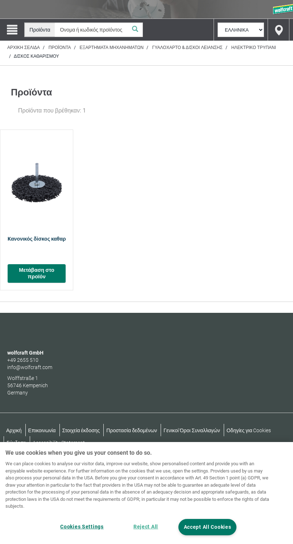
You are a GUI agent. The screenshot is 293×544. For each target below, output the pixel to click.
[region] (146, 493)
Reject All (145, 527)
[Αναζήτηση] (135, 30)
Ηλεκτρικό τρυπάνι (253, 47)
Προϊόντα (60, 47)
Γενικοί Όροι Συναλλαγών (192, 430)
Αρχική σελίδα (23, 47)
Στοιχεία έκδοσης (81, 430)
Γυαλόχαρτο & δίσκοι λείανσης (187, 47)
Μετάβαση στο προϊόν (36, 273)
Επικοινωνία (42, 430)
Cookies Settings (82, 527)
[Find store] (278, 30)
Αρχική (14, 430)
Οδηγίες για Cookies (249, 430)
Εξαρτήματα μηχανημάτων (112, 47)
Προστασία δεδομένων (131, 430)
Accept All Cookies (207, 527)
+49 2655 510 (22, 360)
